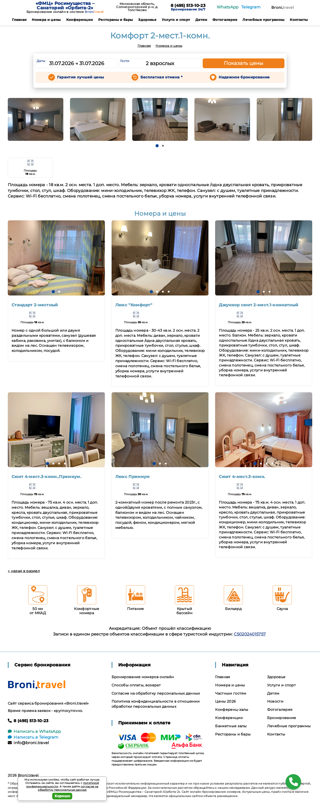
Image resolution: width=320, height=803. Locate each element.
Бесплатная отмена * (161, 77)
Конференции (79, 20)
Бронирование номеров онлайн (143, 677)
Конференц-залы (231, 709)
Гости (125, 61)
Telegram (251, 7)
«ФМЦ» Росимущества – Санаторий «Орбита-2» (65, 5)
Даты (41, 61)
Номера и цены (46, 20)
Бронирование (281, 718)
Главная (19, 20)
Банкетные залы (231, 726)
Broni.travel (28, 775)
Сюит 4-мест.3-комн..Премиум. (46, 476)
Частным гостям (230, 693)
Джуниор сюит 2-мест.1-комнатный (258, 305)
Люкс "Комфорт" (133, 305)
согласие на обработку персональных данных (68, 788)
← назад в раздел (24, 571)
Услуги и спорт (176, 20)
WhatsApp (228, 7)
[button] (157, 145)
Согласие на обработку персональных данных (156, 693)
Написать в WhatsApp (34, 731)
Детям (201, 20)
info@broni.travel (28, 742)
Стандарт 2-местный (35, 305)
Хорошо (62, 796)
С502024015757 (250, 634)
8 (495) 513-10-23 (188, 6)
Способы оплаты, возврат (136, 685)
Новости (275, 701)
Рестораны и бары (115, 20)
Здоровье (147, 20)
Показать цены (243, 63)
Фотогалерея (224, 20)
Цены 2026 (225, 701)
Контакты (299, 20)
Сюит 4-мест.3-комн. (242, 476)
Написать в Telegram (33, 737)
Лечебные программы (263, 20)
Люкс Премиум (132, 476)
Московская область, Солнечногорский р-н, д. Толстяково (137, 7)
